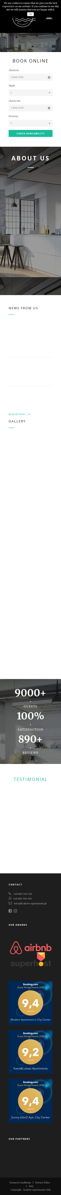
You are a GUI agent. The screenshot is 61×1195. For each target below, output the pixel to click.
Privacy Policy (42, 1182)
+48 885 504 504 (22, 893)
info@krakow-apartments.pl (30, 903)
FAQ (31, 1186)
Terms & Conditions (20, 1182)
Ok (30, 14)
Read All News (19, 414)
